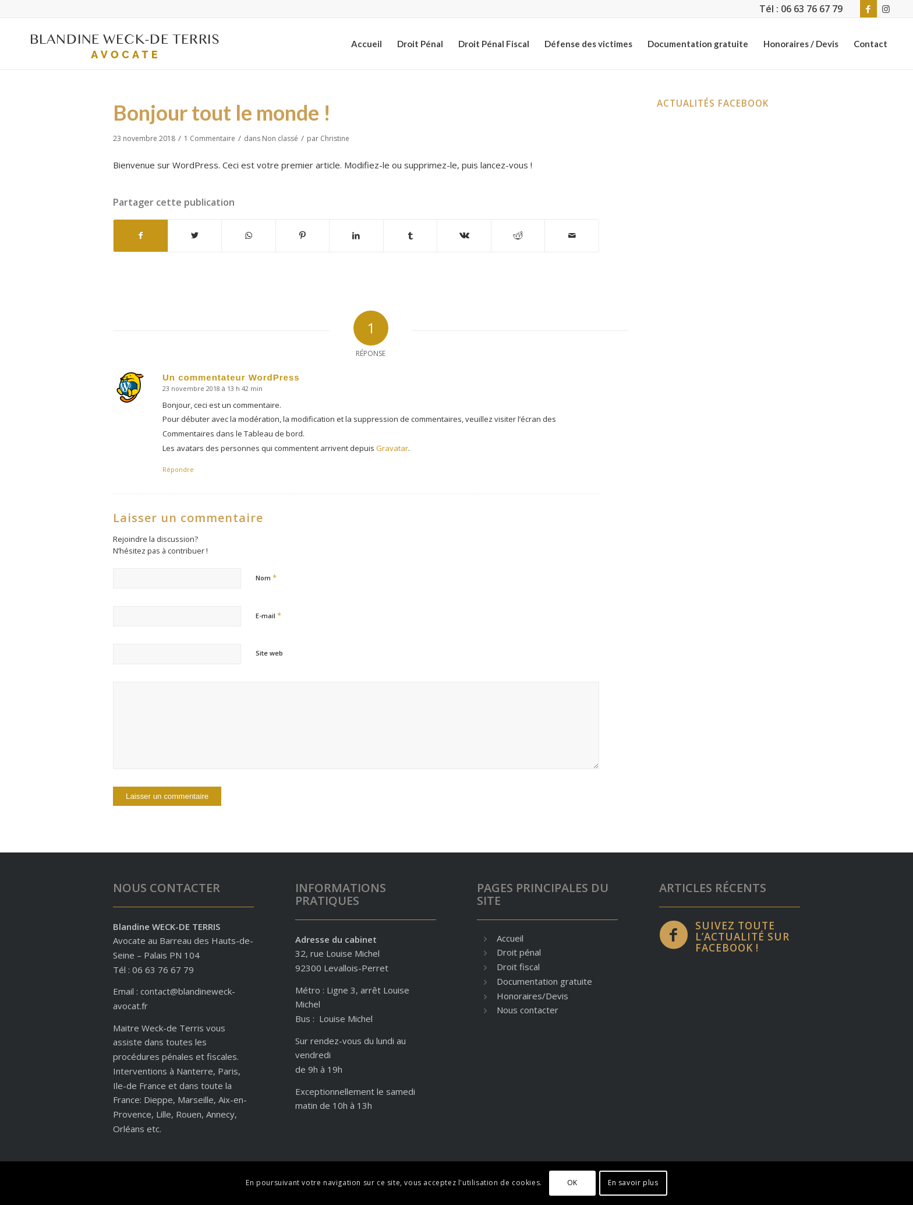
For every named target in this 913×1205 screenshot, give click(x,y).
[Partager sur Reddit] (518, 236)
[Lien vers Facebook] (868, 8)
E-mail (268, 615)
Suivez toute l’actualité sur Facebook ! (742, 936)
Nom (266, 577)
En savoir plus (633, 1183)
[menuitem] (367, 43)
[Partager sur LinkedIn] (356, 236)
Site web (269, 653)
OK (572, 1183)
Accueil (510, 938)
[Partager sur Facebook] (141, 236)
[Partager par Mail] (572, 236)
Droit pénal (519, 952)
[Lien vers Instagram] (886, 8)
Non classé (280, 138)
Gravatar (392, 448)
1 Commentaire (209, 138)
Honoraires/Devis (532, 996)
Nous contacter (527, 1010)
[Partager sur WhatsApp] (248, 236)
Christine (334, 138)
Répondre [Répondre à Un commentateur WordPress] (178, 469)
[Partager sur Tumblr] (410, 236)
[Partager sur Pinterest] (303, 236)
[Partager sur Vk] (464, 236)
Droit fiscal (518, 967)
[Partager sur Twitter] (195, 236)
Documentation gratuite (544, 981)
